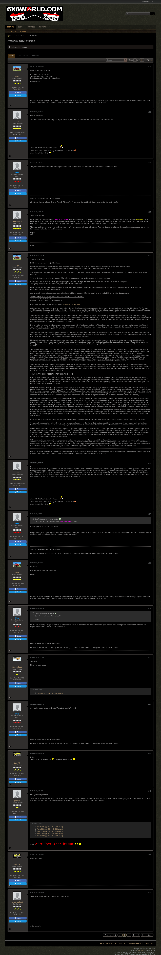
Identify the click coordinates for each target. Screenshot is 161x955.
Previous (108, 935)
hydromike (17, 222)
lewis (17, 76)
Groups (42, 27)
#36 (149, 463)
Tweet (18, 95)
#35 (149, 255)
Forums (10, 27)
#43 (149, 791)
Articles (31, 27)
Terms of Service (135, 943)
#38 (149, 563)
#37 (149, 514)
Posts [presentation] (11, 56)
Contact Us (111, 943)
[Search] (138, 13)
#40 (149, 657)
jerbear (17, 801)
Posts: (15, 89)
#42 (149, 753)
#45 (149, 892)
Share (18, 93)
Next (149, 935)
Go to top (149, 943)
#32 (149, 112)
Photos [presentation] (35, 56)
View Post (60, 519)
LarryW (17, 763)
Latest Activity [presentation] (23, 56)
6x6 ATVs (23, 36)
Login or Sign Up (147, 2)
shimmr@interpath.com (71, 304)
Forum (14, 36)
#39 (149, 608)
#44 (149, 855)
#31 (149, 67)
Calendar (22, 31)
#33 (149, 163)
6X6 (17, 122)
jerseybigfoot (17, 902)
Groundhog (17, 667)
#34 (149, 212)
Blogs (20, 27)
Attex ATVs (32, 36)
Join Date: (13, 87)
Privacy (122, 943)
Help (102, 943)
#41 (149, 704)
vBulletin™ (141, 950)
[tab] (11, 56)
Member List (12, 31)
